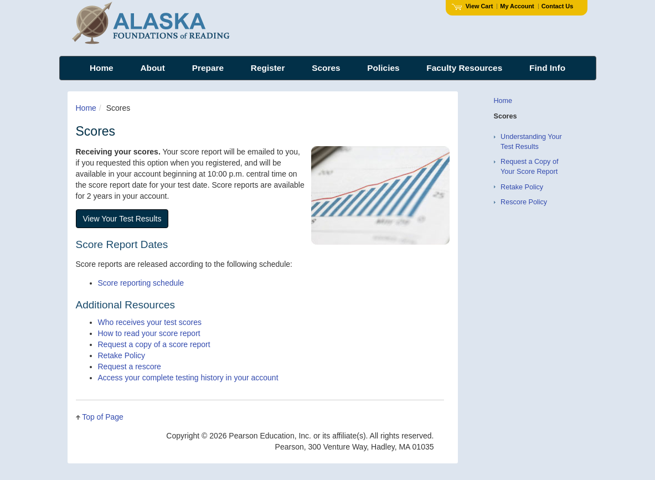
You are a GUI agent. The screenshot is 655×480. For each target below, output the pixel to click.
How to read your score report (149, 333)
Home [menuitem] (102, 68)
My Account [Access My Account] (517, 6)
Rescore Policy (524, 202)
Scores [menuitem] (326, 68)
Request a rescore (129, 366)
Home (86, 108)
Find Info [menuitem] (547, 68)
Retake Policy (122, 355)
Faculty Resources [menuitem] (464, 68)
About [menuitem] (152, 68)
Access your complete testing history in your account (188, 377)
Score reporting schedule (141, 282)
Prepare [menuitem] (208, 68)
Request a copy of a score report (154, 344)
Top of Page (102, 416)
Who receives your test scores (150, 322)
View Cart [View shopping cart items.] (472, 6)
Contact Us (557, 6)
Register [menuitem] (268, 68)
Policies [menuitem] (383, 68)
